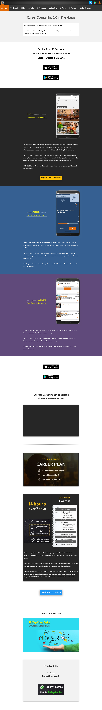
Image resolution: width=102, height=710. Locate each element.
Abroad (14, 8)
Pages (63, 8)
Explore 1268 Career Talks (51, 177)
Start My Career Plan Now (51, 592)
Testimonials (85, 8)
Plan (22, 8)
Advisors (73, 8)
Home (4, 8)
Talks (31, 8)
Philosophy (42, 8)
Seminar (53, 8)
